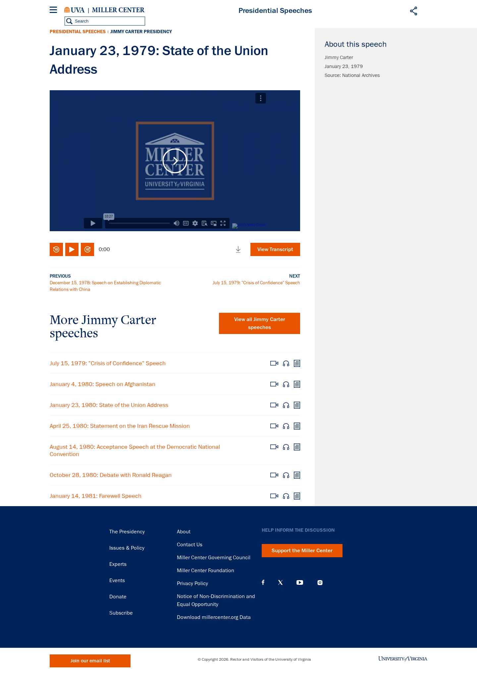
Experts (118, 564)
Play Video (175, 160)
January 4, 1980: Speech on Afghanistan (102, 384)
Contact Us (189, 544)
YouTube (299, 582)
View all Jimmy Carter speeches (259, 323)
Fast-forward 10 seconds (87, 249)
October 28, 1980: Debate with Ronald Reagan (111, 475)
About (183, 531)
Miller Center (118, 10)
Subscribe (121, 613)
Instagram (320, 582)
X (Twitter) (280, 582)
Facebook (263, 582)
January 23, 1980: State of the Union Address (109, 405)
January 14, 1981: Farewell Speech (95, 496)
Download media (238, 249)
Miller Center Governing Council (213, 557)
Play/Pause (72, 249)
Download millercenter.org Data (214, 617)
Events (117, 580)
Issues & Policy (126, 548)
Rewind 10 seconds (56, 249)
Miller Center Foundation (205, 570)
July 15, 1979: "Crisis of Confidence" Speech (256, 283)
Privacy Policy (192, 583)
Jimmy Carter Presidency (141, 32)
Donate (118, 596)
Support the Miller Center (302, 550)
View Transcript (275, 249)
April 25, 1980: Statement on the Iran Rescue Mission (120, 426)
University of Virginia (74, 10)
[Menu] (55, 11)
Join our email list (90, 661)
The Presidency (127, 531)
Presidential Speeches (78, 32)
